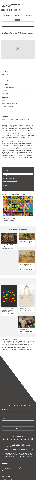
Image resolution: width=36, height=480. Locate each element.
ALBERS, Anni (5, 313)
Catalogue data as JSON (9, 181)
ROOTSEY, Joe (23, 269)
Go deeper (28, 15)
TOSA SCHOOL (23, 245)
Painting (4, 100)
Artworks (7, 15)
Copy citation (6, 176)
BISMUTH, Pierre (24, 331)
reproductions (22, 347)
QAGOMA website (6, 468)
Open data (4, 467)
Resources (23, 19)
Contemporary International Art (10, 87)
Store (3, 470)
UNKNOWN (15, 37)
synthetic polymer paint (8, 106)
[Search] (18, 24)
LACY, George (5, 248)
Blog (20, 467)
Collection (11, 10)
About (20, 468)
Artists (17, 15)
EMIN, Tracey (23, 310)
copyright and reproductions (16, 349)
